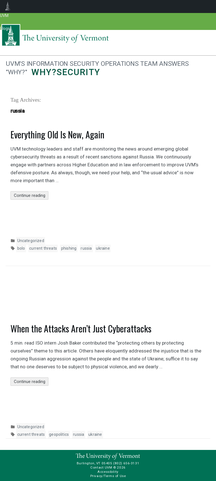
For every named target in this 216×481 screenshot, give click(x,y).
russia (86, 248)
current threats (43, 248)
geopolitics (59, 434)
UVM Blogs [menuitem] (8, 6)
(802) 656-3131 (126, 463)
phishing (68, 248)
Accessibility (108, 472)
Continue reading (31, 195)
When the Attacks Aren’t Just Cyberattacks (80, 328)
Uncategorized (30, 240)
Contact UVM (101, 467)
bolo (21, 248)
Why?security (65, 72)
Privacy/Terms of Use (108, 476)
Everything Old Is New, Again (57, 134)
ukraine (103, 248)
